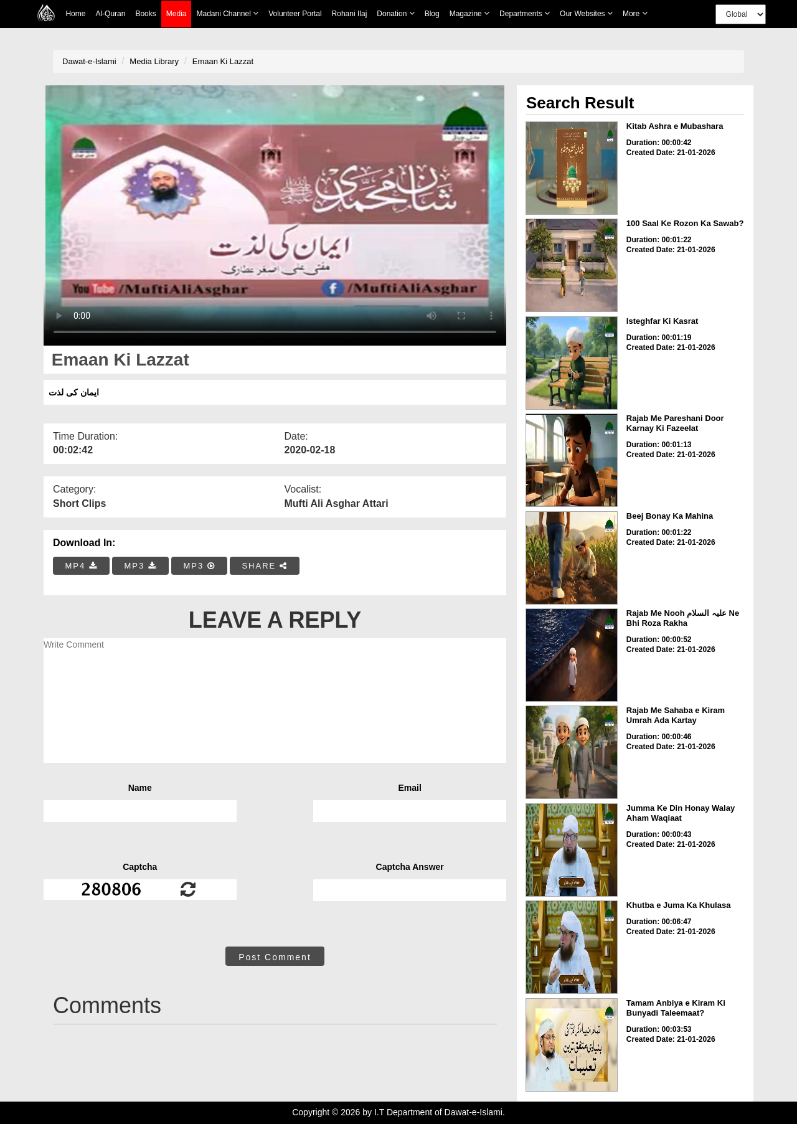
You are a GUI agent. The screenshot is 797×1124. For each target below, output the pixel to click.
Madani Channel (227, 13)
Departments (524, 13)
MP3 (140, 565)
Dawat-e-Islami (89, 61)
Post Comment (274, 957)
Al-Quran (110, 13)
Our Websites (586, 13)
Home (75, 13)
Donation (395, 13)
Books (145, 13)
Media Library (154, 61)
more (635, 13)
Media (176, 14)
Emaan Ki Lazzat (222, 61)
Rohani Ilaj (349, 13)
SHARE (264, 565)
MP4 (81, 565)
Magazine (469, 13)
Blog (432, 13)
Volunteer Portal (294, 13)
